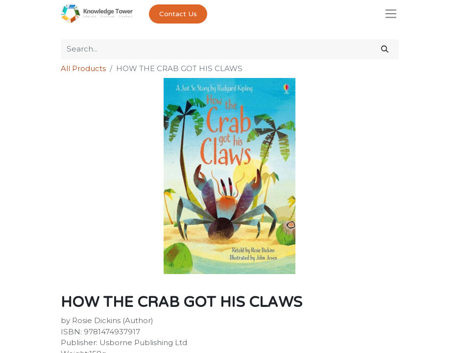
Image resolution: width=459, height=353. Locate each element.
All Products (83, 68)
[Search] (385, 49)
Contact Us (178, 14)
